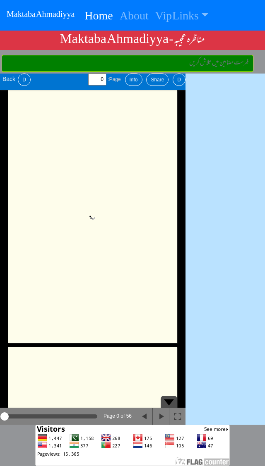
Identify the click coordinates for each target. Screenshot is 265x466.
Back (8, 79)
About (134, 17)
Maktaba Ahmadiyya (41, 15)
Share (157, 80)
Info (134, 80)
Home (100, 17)
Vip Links (177, 17)
